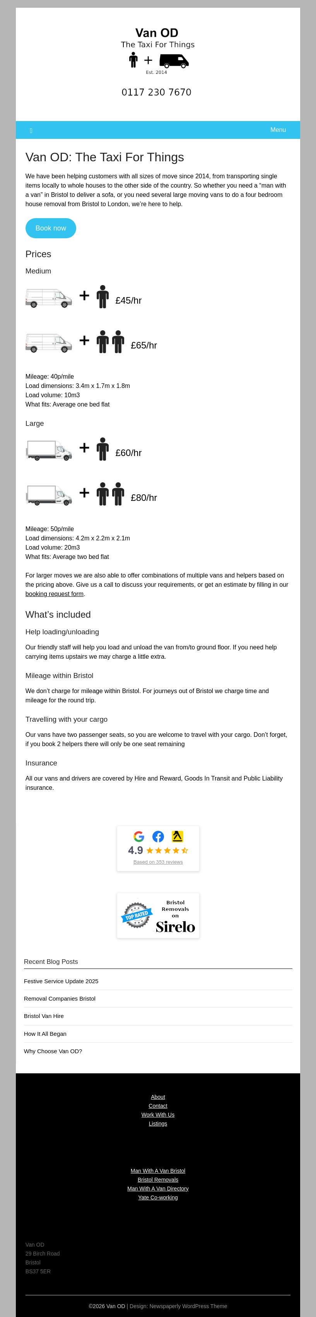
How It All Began (45, 1033)
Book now (51, 228)
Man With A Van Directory (157, 1188)
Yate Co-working (158, 1197)
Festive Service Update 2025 (61, 981)
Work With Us (158, 1115)
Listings (158, 1124)
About (158, 1097)
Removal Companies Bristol (60, 998)
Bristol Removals (158, 1180)
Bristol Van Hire (44, 1016)
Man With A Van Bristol (158, 1171)
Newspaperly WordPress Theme (188, 1306)
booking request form (55, 594)
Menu (278, 129)
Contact (158, 1106)
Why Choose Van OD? (53, 1051)
